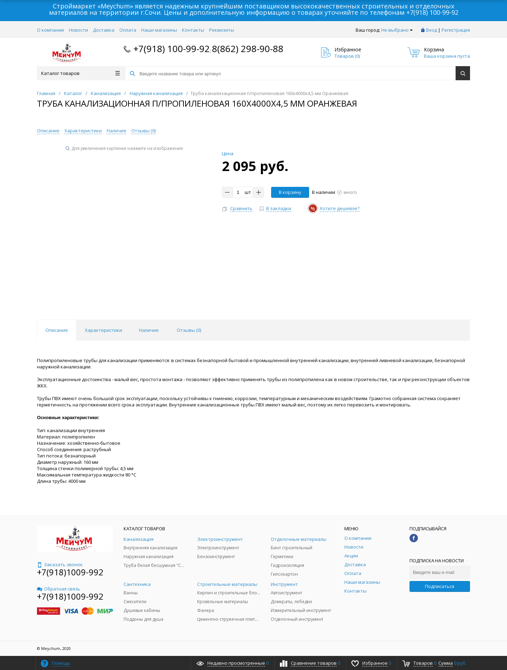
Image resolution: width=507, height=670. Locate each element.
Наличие (116, 130)
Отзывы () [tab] (189, 330)
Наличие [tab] (149, 330)
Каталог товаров (80, 73)
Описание (48, 130)
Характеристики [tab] (103, 330)
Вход (431, 30)
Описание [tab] (56, 330)
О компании (50, 30)
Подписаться (439, 586)
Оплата (127, 30)
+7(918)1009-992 (70, 572)
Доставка (103, 30)
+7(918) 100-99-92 (432, 12)
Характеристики (83, 130)
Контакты (193, 30)
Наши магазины (159, 30)
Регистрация (456, 30)
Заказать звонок (60, 564)
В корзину (290, 192)
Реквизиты (221, 30)
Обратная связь (58, 589)
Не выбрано (397, 30)
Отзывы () (143, 130)
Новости (78, 30)
